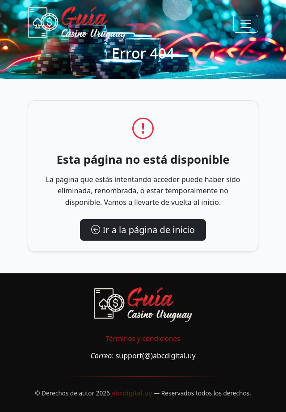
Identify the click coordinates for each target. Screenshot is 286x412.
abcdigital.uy (131, 392)
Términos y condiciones (143, 338)
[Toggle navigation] (245, 24)
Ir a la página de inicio (143, 230)
